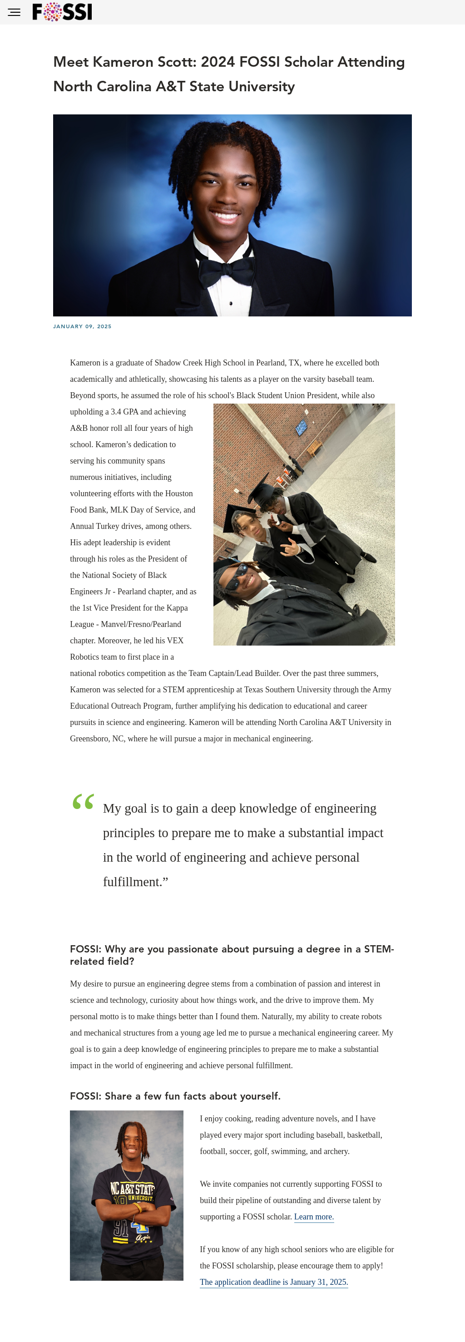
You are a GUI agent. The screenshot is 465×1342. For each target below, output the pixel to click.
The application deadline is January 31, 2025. (274, 1282)
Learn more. (314, 1216)
